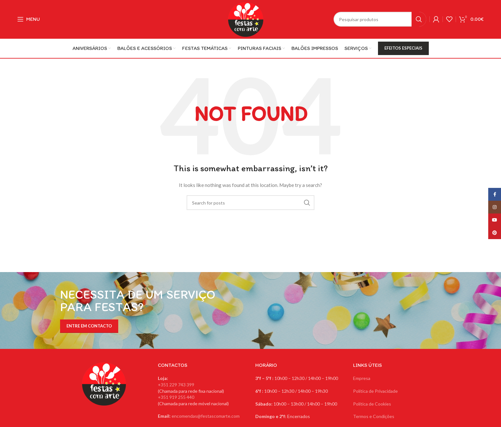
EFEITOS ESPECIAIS (403, 48)
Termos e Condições (373, 416)
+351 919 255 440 (176, 397)
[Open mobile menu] (28, 19)
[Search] (380, 19)
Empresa (361, 378)
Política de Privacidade (375, 391)
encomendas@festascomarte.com (206, 416)
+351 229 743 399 (176, 384)
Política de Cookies (372, 404)
